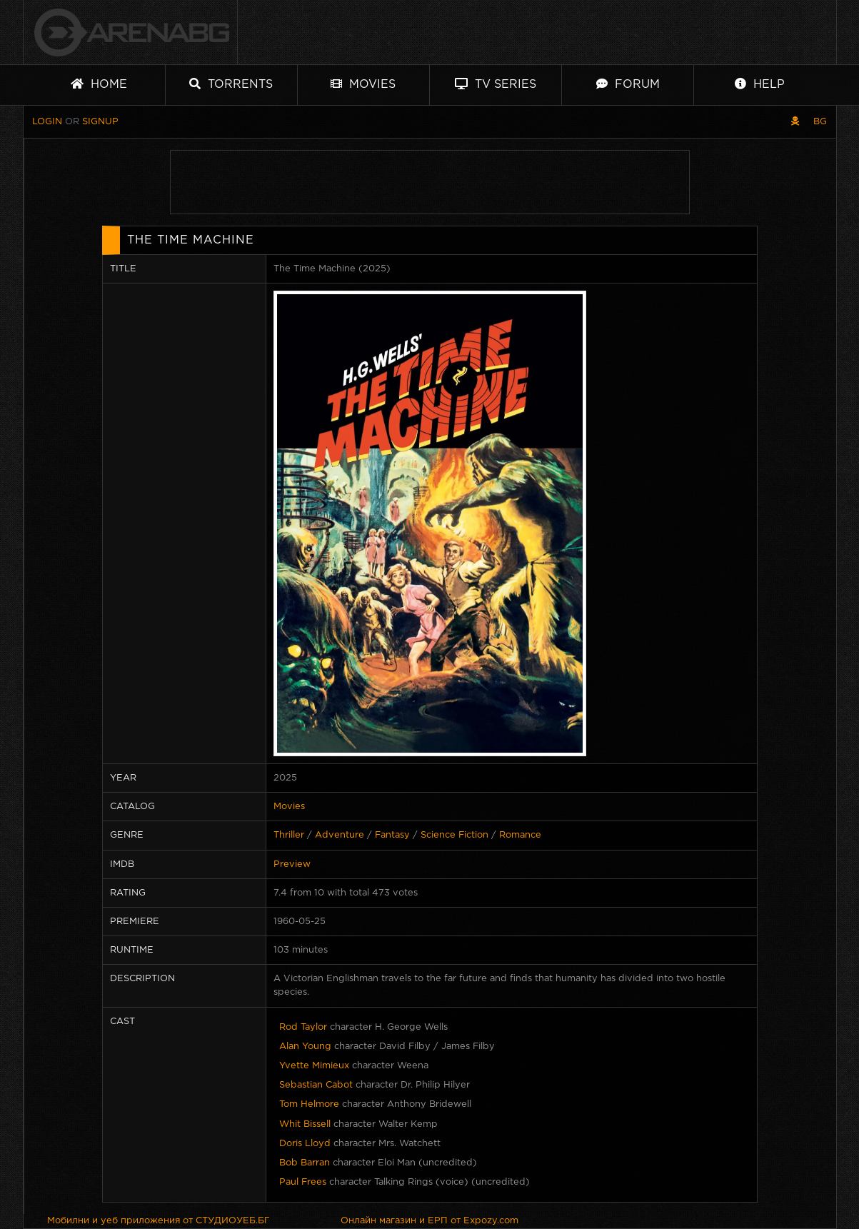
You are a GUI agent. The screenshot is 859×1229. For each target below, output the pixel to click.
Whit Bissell (305, 1124)
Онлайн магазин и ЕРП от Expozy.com (429, 1221)
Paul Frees (302, 1182)
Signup (100, 122)
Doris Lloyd (305, 1144)
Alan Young (305, 1046)
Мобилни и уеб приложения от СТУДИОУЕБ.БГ (158, 1221)
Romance (520, 835)
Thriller (288, 835)
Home (99, 84)
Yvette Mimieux (314, 1066)
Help (760, 84)
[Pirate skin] (795, 122)
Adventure (339, 835)
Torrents (231, 84)
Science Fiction (454, 835)
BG (820, 122)
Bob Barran (304, 1163)
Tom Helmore (309, 1104)
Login (47, 122)
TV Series (495, 84)
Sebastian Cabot (316, 1085)
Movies (363, 84)
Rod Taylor (303, 1027)
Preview (292, 864)
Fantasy (392, 835)
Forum (628, 84)
